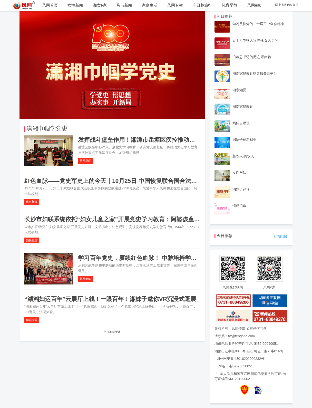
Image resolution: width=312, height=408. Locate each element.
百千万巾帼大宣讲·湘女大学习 (255, 40)
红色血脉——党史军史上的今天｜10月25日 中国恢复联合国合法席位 (113, 180)
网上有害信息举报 (287, 5)
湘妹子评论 (241, 189)
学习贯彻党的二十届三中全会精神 (258, 24)
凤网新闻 (85, 160)
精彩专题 (32, 320)
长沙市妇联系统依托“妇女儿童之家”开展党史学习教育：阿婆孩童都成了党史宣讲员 (132, 219)
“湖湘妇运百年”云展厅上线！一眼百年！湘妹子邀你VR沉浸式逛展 (110, 299)
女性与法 (239, 173)
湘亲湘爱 (239, 90)
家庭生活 (149, 5)
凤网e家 (254, 5)
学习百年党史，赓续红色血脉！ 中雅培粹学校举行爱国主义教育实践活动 (172, 258)
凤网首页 (50, 5)
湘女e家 (100, 5)
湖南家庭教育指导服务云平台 (255, 73)
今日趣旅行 (202, 5)
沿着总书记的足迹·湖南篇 (252, 57)
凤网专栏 (175, 5)
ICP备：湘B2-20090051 (234, 366)
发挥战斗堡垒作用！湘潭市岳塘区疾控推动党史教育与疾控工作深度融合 (171, 139)
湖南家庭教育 (243, 106)
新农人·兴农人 (243, 156)
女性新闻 (75, 5)
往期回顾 (281, 237)
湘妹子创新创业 (244, 140)
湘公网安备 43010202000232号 (240, 359)
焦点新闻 (124, 5)
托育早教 (229, 5)
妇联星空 (32, 240)
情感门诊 (239, 206)
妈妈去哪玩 (241, 123)
